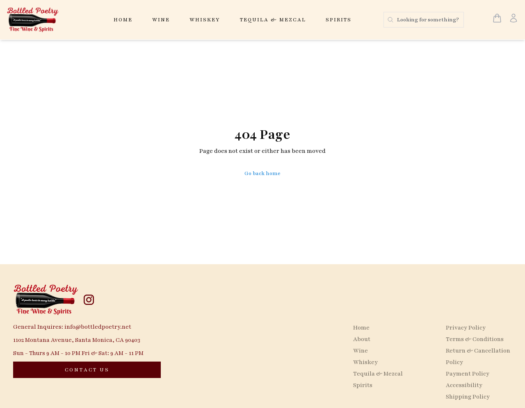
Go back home (262, 173)
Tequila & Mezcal (273, 19)
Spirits (339, 19)
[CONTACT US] (87, 370)
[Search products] (423, 20)
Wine (161, 19)
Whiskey (204, 19)
